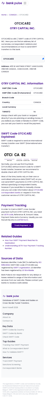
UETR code (8, 214)
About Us (7, 317)
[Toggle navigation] (25, 3)
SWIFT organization (21, 267)
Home (4, 14)
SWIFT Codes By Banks (12, 333)
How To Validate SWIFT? (13, 352)
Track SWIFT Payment (12, 361)
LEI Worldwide (28, 270)
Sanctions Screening (11, 364)
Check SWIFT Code (11, 337)
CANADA (13, 14)
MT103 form (23, 220)
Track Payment (22, 225)
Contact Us (7, 321)
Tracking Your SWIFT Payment (16, 345)
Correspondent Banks (12, 368)
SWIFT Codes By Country (13, 329)
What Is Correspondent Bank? (16, 348)
